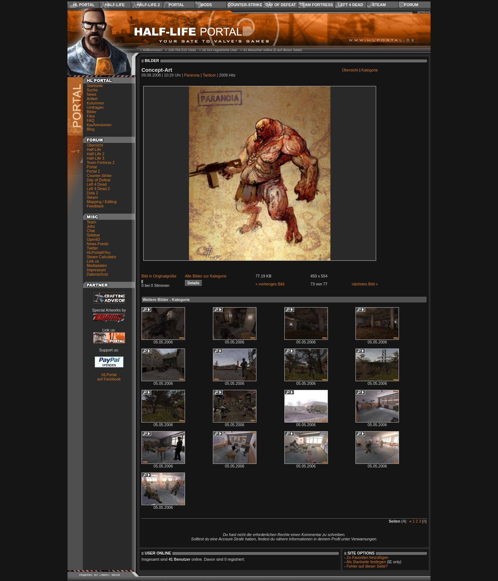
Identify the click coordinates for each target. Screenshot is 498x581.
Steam (379, 5)
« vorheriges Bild (269, 284)
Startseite (95, 85)
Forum (411, 5)
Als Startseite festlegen (366, 562)
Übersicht (95, 145)
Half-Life (115, 5)
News (91, 94)
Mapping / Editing (101, 201)
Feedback (95, 206)
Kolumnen (95, 103)
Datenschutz (97, 274)
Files (91, 116)
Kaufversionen (99, 125)
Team (91, 222)
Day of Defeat (281, 5)
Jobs (91, 226)
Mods (206, 5)
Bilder (91, 112)
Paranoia (192, 75)
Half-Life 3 (95, 158)
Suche (92, 90)
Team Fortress (316, 5)
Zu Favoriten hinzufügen (367, 557)
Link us (93, 261)
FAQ (90, 120)
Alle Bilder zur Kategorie (205, 276)
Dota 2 (92, 193)
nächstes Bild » (365, 284)
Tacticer (209, 75)
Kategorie (369, 70)
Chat (91, 230)
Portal (176, 5)
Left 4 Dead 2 (98, 188)
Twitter (92, 248)
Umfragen (95, 107)
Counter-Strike (245, 5)
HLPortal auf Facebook (109, 376)
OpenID (93, 239)
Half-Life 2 (148, 5)
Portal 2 (93, 171)
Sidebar (93, 235)
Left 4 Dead (350, 5)
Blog (90, 129)
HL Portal (84, 5)
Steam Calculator (101, 257)
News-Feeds (97, 244)
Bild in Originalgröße (159, 276)
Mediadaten (97, 265)
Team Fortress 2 (101, 162)
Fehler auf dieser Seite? (367, 566)
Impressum (96, 270)
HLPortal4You (98, 252)
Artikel (92, 98)
